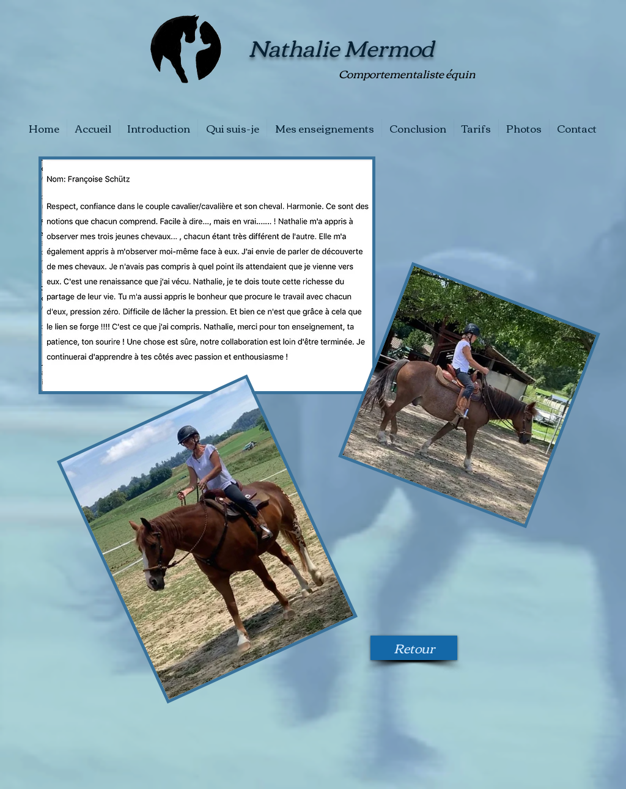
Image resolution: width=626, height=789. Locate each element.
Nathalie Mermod (341, 47)
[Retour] (413, 648)
